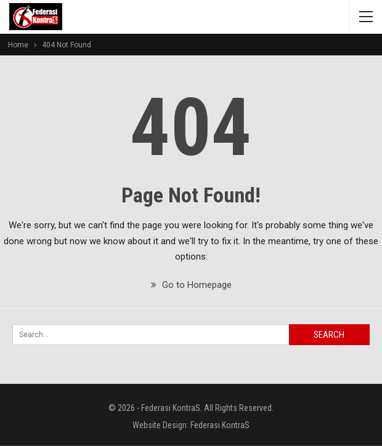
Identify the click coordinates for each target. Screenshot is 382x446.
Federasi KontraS (220, 425)
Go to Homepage (191, 284)
